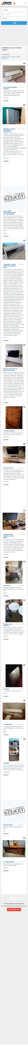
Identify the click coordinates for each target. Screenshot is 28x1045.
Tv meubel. (6, 689)
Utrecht (5, 337)
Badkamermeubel (8, 825)
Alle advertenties (6, 56)
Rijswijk (5, 868)
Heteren (5, 593)
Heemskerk (6, 481)
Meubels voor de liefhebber (8, 624)
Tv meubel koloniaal (8, 862)
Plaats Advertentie (14, 909)
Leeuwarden (6, 772)
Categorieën (5, 58)
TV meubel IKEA (7, 724)
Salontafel (6, 763)
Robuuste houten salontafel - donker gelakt (8, 536)
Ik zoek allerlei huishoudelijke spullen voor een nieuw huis (9, 212)
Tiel (4, 831)
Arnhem (5, 693)
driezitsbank (6, 585)
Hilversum (5, 636)
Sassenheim (6, 436)
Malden (5, 732)
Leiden (5, 233)
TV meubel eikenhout (9, 431)
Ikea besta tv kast (8, 468)
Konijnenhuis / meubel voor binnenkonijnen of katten (9, 266)
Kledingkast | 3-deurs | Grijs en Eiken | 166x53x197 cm (9, 130)
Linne (4, 399)
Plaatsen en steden (15, 56)
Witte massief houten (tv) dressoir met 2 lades (10, 369)
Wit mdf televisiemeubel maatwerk (10, 88)
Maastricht (6, 98)
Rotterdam (6, 158)
